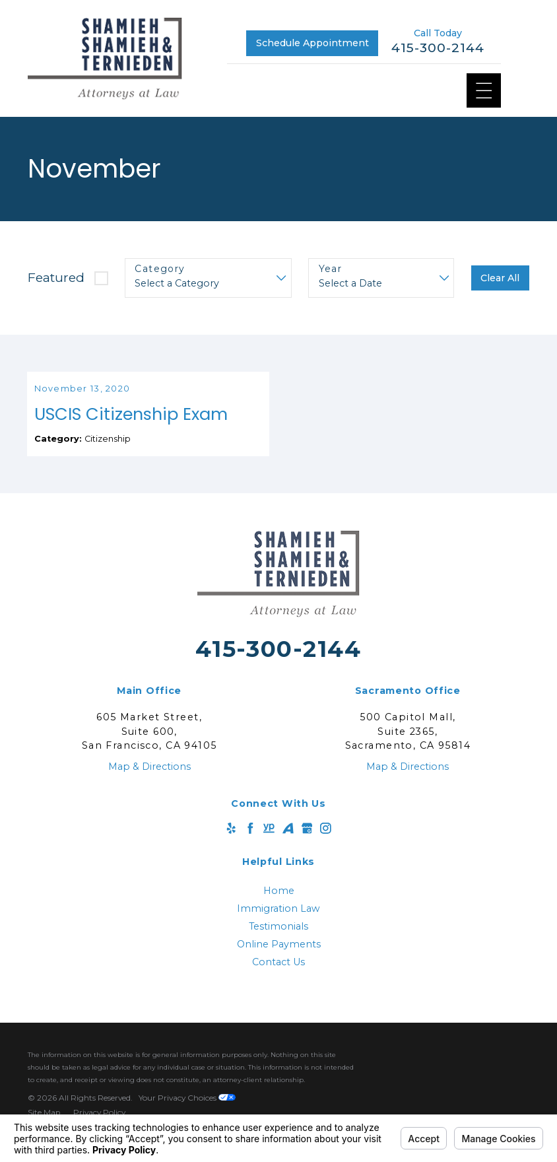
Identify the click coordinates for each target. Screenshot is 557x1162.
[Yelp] (231, 844)
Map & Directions (149, 782)
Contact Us (278, 977)
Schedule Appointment (312, 43)
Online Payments (279, 959)
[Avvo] (288, 844)
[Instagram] (325, 844)
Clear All (499, 278)
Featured (56, 277)
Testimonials (278, 941)
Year (331, 269)
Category (160, 269)
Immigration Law (278, 924)
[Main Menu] (484, 90)
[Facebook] (250, 844)
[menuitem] (278, 906)
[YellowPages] (269, 844)
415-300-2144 (437, 48)
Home (278, 906)
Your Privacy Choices (187, 1113)
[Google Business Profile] (307, 844)
